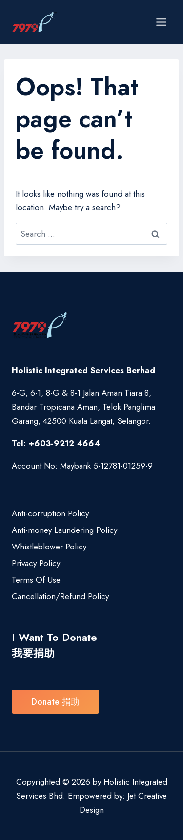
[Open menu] (161, 22)
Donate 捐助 (55, 701)
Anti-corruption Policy (50, 513)
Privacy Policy (36, 563)
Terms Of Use (36, 579)
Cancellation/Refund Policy (60, 596)
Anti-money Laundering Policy (64, 530)
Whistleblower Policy (49, 546)
